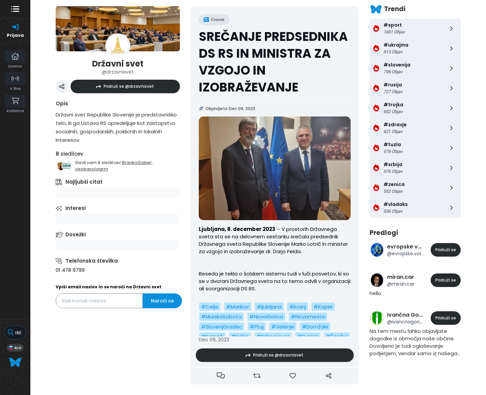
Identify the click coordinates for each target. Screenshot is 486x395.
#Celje (209, 306)
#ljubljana (269, 306)
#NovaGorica (266, 316)
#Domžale (315, 326)
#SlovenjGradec (221, 326)
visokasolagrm (91, 169)
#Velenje (282, 326)
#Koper (323, 306)
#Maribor (237, 306)
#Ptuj (257, 326)
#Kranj (297, 306)
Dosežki (75, 234)
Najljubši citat (84, 181)
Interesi (75, 208)
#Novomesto (308, 316)
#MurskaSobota (221, 316)
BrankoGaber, (137, 162)
